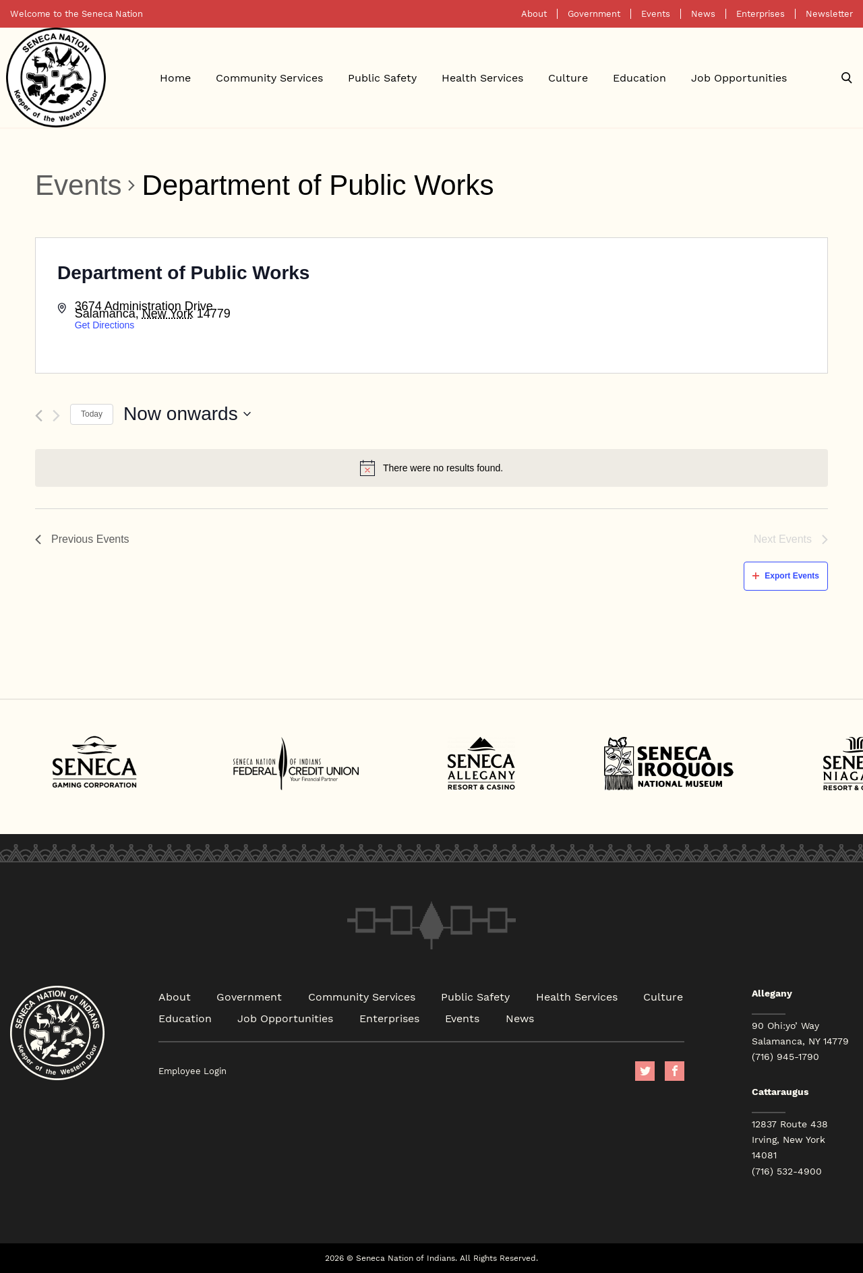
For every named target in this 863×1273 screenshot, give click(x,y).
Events (655, 14)
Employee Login (192, 1071)
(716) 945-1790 (785, 1056)
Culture (568, 77)
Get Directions (105, 325)
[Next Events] (56, 415)
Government (594, 14)
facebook (674, 1071)
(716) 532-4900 (787, 1171)
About (534, 14)
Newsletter (829, 14)
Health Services (482, 77)
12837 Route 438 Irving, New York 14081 (790, 1139)
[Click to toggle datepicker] (187, 414)
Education (639, 77)
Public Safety (382, 77)
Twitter (645, 1071)
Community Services (269, 77)
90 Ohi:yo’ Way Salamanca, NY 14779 (800, 1033)
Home (175, 77)
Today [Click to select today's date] (91, 414)
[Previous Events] (38, 415)
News (703, 14)
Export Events (785, 576)
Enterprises (760, 14)
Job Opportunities (739, 77)
